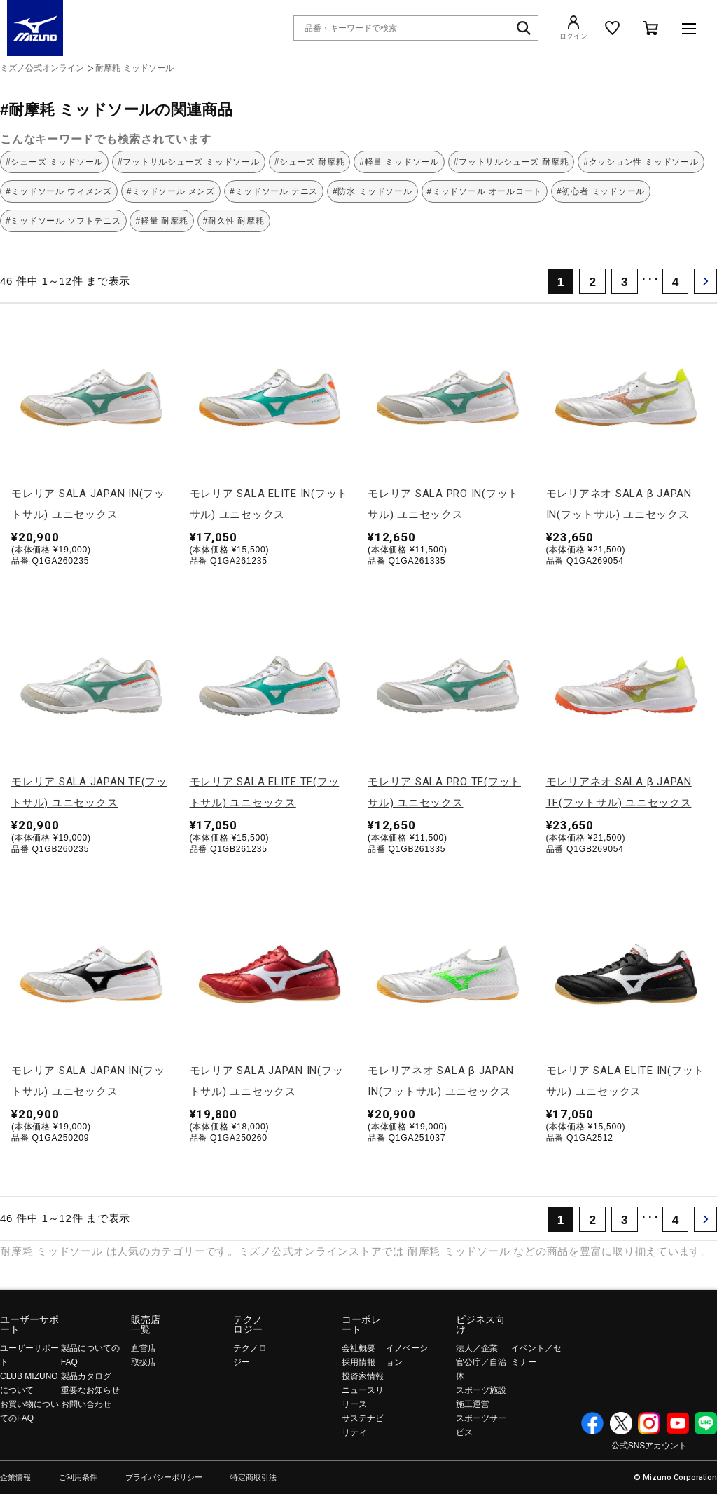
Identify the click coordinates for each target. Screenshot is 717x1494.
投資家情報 (363, 1376)
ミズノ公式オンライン (42, 68)
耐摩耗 (107, 68)
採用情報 (358, 1362)
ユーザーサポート (29, 1324)
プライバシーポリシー (163, 1477)
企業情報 (15, 1477)
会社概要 (358, 1348)
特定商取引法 (253, 1477)
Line (706, 1423)
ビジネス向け (480, 1324)
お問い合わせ (86, 1404)
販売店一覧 (145, 1324)
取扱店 (143, 1362)
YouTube (678, 1423)
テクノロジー (248, 1324)
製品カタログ (86, 1376)
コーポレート (361, 1324)
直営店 (143, 1348)
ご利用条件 (78, 1477)
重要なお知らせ (90, 1390)
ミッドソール (148, 68)
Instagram (649, 1423)
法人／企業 (477, 1348)
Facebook (592, 1423)
